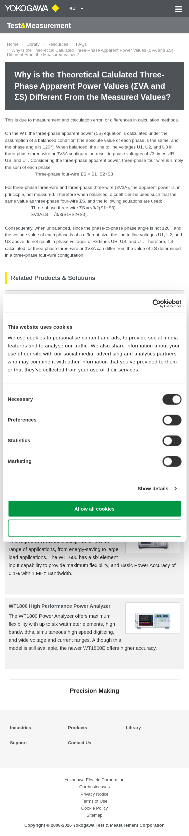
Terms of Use (95, 801)
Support (18, 742)
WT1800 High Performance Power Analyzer (59, 606)
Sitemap (94, 815)
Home (13, 44)
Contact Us (79, 742)
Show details (153, 488)
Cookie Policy (94, 808)
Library (33, 44)
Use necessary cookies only (94, 528)
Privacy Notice (94, 794)
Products (77, 727)
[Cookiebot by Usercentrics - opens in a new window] (152, 303)
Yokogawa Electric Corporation (95, 779)
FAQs (81, 44)
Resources (57, 44)
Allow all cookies (94, 508)
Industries (20, 727)
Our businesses (94, 786)
